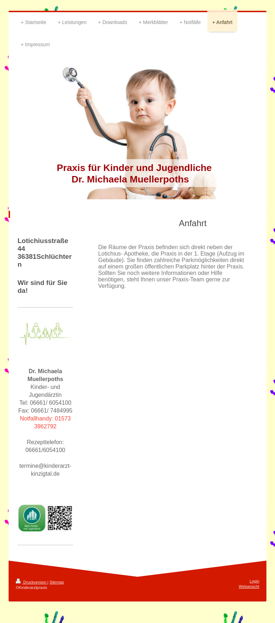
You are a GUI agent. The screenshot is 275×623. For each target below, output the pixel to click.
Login (254, 581)
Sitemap (56, 582)
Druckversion (31, 582)
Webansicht (249, 586)
